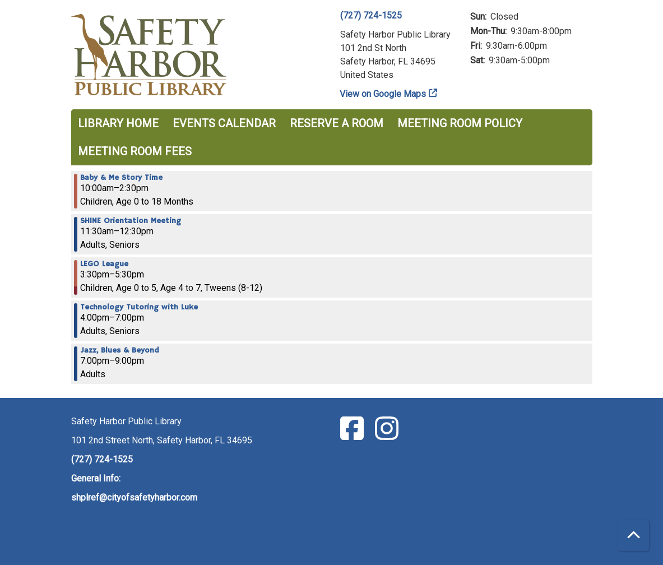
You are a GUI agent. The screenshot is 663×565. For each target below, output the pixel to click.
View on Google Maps (383, 94)
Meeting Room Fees (135, 151)
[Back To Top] (633, 535)
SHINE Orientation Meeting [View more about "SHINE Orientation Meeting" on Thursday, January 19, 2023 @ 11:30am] (130, 221)
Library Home (118, 123)
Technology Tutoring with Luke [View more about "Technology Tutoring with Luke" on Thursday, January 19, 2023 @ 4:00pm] (139, 307)
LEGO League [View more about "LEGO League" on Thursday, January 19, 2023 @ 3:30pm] (104, 264)
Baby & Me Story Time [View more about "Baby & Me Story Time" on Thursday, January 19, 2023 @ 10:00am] (121, 178)
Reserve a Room (336, 123)
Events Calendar (224, 123)
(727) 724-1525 (371, 15)
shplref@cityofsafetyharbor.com (134, 497)
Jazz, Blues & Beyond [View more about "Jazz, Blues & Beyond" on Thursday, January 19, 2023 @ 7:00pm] (119, 350)
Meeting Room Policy (459, 123)
